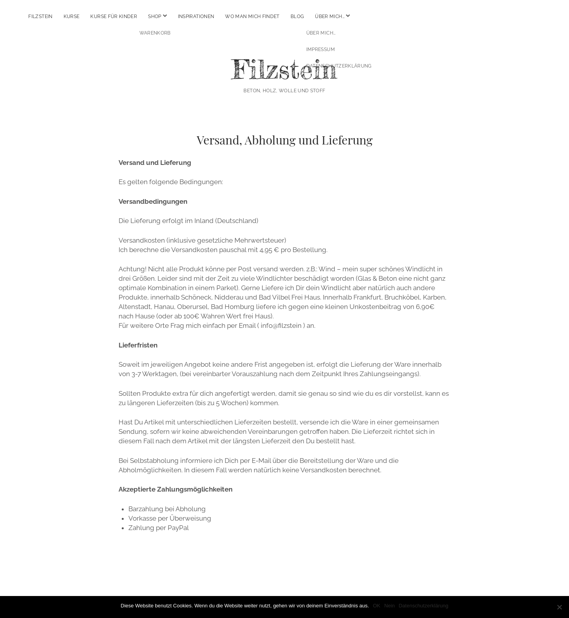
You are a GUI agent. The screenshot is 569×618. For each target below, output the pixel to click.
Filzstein (40, 16)
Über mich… (329, 16)
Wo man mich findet (252, 16)
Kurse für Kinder (113, 16)
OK (377, 606)
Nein (389, 606)
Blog (297, 16)
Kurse (72, 16)
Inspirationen (196, 16)
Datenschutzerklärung (423, 606)
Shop (154, 16)
